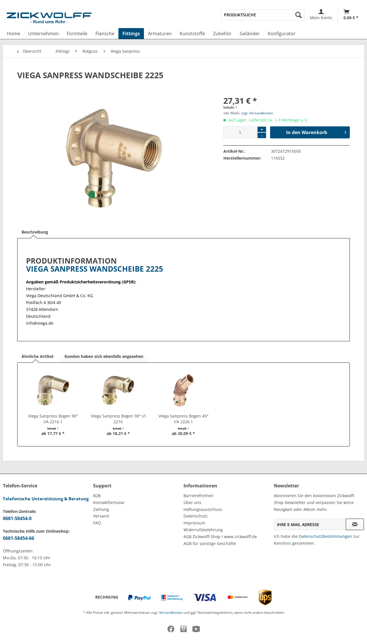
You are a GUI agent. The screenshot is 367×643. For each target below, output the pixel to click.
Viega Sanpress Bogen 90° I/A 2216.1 (53, 418)
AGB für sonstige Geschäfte (210, 543)
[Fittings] (131, 33)
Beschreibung (35, 232)
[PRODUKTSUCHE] (262, 15)
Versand (101, 516)
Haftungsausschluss (203, 509)
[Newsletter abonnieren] (355, 524)
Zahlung (101, 509)
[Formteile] (77, 33)
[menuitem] (262, 15)
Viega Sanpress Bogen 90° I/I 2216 (118, 418)
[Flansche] (104, 33)
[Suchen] (298, 15)
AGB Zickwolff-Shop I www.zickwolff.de (220, 536)
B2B (97, 495)
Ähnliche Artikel (37, 356)
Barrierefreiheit (198, 495)
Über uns (192, 502)
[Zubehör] (222, 33)
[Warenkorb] (351, 14)
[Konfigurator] (282, 33)
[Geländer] (250, 33)
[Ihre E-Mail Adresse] (310, 524)
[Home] (13, 33)
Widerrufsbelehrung (203, 529)
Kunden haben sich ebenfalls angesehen (104, 356)
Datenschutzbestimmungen (325, 536)
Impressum (194, 523)
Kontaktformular (109, 502)
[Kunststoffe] (192, 33)
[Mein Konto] (321, 14)
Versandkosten (171, 612)
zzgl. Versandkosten (257, 113)
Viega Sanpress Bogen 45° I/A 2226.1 (183, 418)
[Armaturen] (160, 33)
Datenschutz (196, 516)
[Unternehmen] (43, 33)
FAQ (97, 523)
